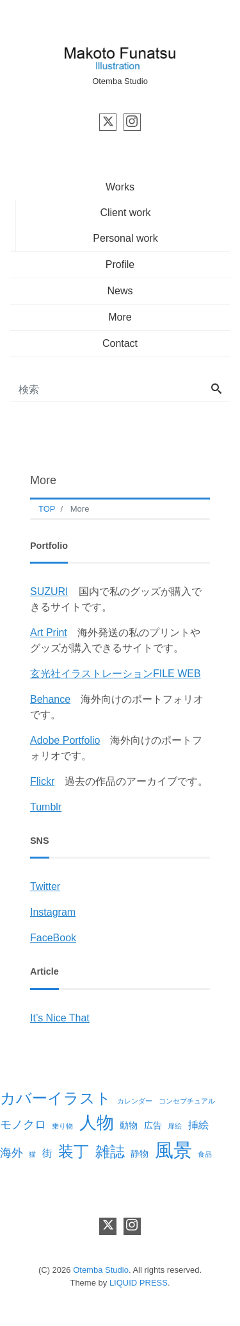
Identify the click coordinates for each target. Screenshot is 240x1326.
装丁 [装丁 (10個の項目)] (73, 1151)
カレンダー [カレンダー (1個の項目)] (134, 1101)
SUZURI (49, 591)
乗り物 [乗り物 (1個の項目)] (62, 1126)
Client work (125, 212)
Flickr (42, 781)
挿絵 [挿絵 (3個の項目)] (198, 1124)
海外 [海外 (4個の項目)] (11, 1152)
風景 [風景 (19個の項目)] (173, 1150)
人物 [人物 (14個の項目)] (96, 1122)
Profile (120, 264)
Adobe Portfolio (65, 740)
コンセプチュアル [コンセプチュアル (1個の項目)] (187, 1101)
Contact (120, 343)
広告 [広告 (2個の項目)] (153, 1125)
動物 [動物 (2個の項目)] (129, 1125)
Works (120, 186)
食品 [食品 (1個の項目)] (205, 1154)
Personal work (125, 238)
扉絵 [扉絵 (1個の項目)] (175, 1126)
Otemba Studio (101, 1270)
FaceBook (53, 937)
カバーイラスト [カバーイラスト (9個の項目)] (55, 1098)
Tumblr (45, 806)
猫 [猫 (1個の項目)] (32, 1154)
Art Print (48, 632)
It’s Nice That (60, 1017)
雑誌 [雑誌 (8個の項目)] (110, 1151)
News (119, 290)
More (119, 317)
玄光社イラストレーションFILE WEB (115, 673)
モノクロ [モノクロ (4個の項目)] (23, 1124)
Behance (50, 699)
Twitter (45, 886)
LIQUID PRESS (138, 1283)
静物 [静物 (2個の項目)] (139, 1153)
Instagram (53, 912)
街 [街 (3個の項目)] (47, 1153)
